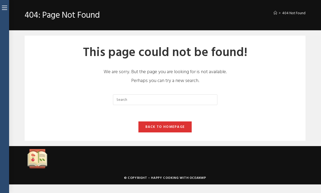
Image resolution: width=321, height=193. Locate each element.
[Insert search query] (165, 99)
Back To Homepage (165, 127)
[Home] (275, 13)
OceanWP (198, 177)
